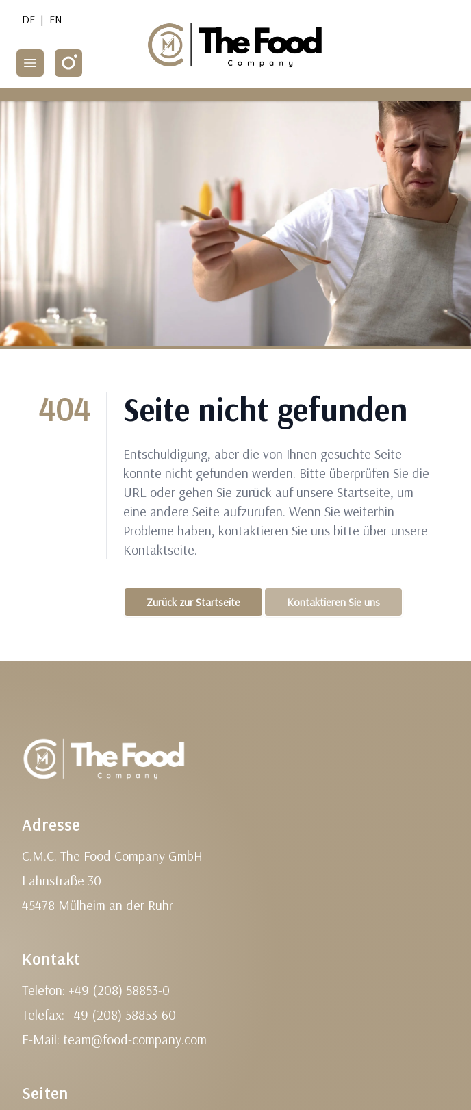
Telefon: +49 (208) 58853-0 (96, 989)
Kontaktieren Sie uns (333, 602)
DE (28, 19)
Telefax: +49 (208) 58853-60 (99, 1014)
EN (55, 19)
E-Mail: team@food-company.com (114, 1039)
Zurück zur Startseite (193, 602)
